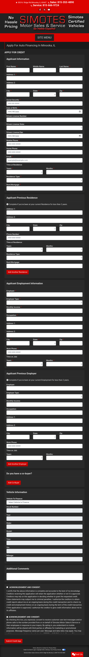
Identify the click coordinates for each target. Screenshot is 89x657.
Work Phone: (11, 348)
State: (35, 90)
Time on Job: (11, 356)
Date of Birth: (11, 107)
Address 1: (10, 74)
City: (8, 90)
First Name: (11, 66)
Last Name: (64, 66)
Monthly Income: (13, 307)
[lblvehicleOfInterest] (44, 502)
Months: (49, 168)
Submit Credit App (13, 640)
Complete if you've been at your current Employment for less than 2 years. (37, 379)
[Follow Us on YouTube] (49, 9)
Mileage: (10, 555)
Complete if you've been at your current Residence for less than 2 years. (36, 204)
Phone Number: (12, 234)
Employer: (10, 290)
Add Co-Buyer (13, 482)
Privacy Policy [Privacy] (52, 647)
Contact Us (45, 647)
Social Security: (12, 99)
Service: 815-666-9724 (46, 5)
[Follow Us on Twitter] (44, 9)
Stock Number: (12, 506)
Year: (8, 514)
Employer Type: (12, 298)
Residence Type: (13, 176)
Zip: (61, 90)
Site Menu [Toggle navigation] (44, 37)
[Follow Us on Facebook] (40, 9)
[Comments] (44, 576)
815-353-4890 (61, 652)
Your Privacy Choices (58, 649)
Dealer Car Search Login (30, 649)
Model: (9, 531)
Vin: (8, 547)
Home (34, 647)
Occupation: (11, 315)
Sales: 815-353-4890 (62, 2)
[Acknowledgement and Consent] (7, 586)
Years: (9, 168)
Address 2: (10, 82)
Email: (9, 156)
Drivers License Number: (16, 116)
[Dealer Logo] (44, 23)
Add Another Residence (17, 272)
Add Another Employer (17, 463)
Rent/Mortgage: (13, 184)
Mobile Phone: (12, 140)
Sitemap (47, 649)
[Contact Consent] (7, 616)
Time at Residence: (14, 164)
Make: (9, 522)
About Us (39, 647)
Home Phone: (12, 148)
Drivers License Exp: (14, 132)
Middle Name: (38, 66)
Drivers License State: (15, 124)
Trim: (8, 539)
